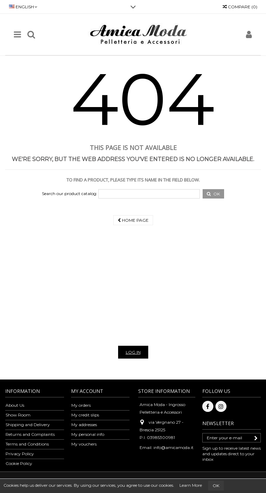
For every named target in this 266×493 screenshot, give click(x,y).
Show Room (18, 414)
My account (87, 391)
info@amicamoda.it (173, 447)
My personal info (87, 434)
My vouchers (84, 444)
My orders (81, 405)
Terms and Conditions (27, 444)
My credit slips (85, 414)
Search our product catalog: (69, 193)
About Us (15, 405)
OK (216, 485)
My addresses (84, 424)
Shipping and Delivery (28, 424)
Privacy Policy (20, 453)
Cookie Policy (19, 463)
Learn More (190, 485)
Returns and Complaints (30, 434)
